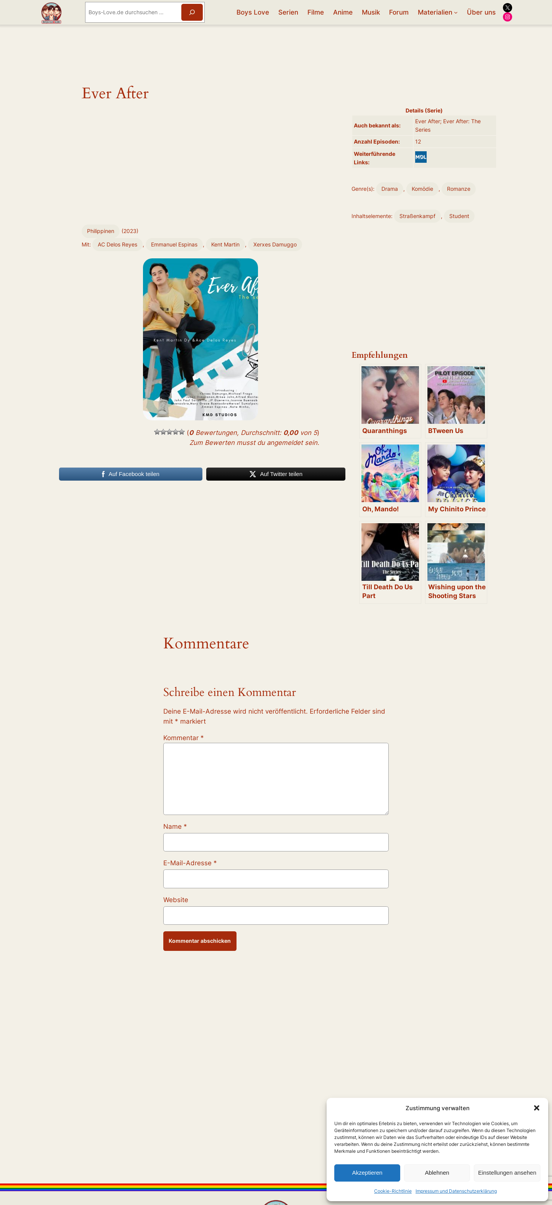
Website (175, 900)
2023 (129, 231)
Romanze (458, 188)
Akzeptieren (367, 1172)
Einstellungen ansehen (507, 1172)
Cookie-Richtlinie (393, 1191)
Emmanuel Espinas (174, 244)
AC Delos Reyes (117, 244)
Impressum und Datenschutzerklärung (456, 1191)
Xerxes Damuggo (275, 244)
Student (459, 216)
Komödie (422, 188)
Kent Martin (225, 244)
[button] (536, 1108)
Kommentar (183, 738)
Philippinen (100, 231)
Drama (389, 188)
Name (175, 826)
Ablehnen (437, 1172)
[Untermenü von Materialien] (456, 12)
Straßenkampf (417, 216)
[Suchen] (192, 12)
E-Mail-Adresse (190, 863)
